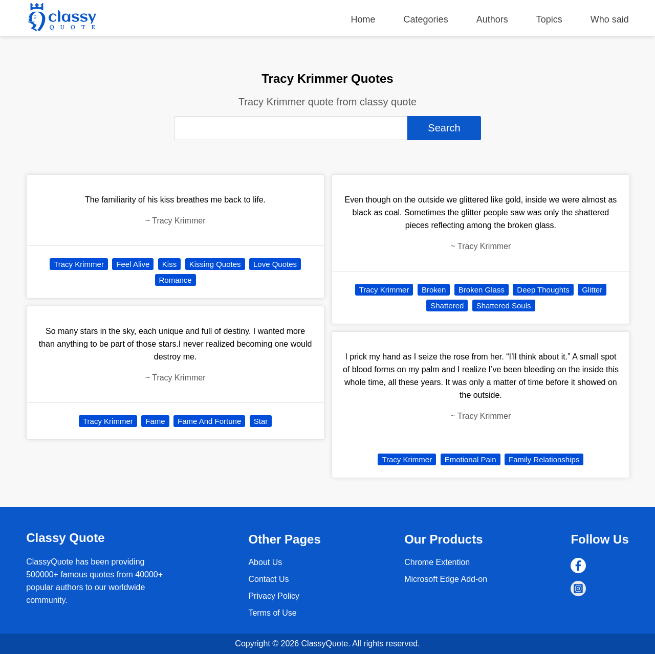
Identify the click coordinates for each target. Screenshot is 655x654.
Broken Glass (481, 289)
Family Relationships (544, 459)
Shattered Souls (503, 305)
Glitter (592, 289)
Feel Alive (132, 264)
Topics (549, 19)
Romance (175, 280)
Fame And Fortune (209, 421)
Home (363, 19)
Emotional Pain (470, 459)
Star (261, 421)
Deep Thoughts (543, 289)
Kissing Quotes (215, 264)
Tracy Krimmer (79, 264)
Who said (610, 19)
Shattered (447, 305)
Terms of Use (272, 612)
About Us (265, 562)
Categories (426, 19)
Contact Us (268, 579)
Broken (434, 289)
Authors (492, 19)
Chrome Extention (437, 562)
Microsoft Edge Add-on (445, 579)
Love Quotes (275, 264)
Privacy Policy (273, 596)
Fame (155, 421)
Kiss (169, 264)
